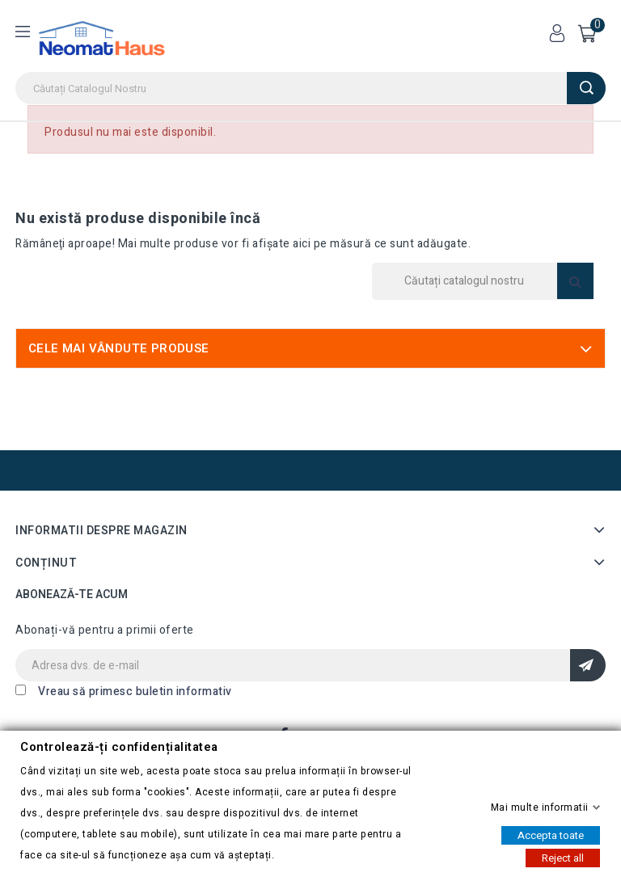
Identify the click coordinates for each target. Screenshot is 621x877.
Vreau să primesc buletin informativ (135, 691)
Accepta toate (551, 834)
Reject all (563, 857)
